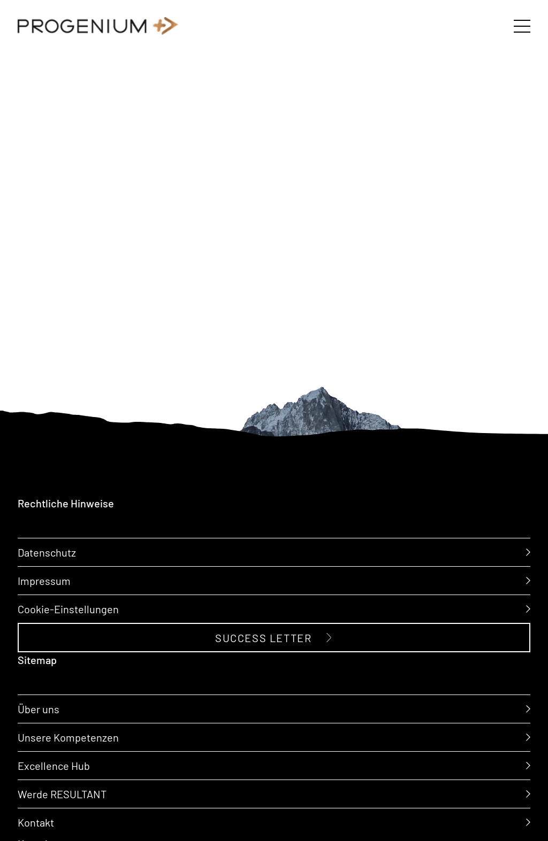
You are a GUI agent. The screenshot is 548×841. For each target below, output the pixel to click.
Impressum (44, 580)
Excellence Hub (54, 764)
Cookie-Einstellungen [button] (68, 608)
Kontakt (36, 821)
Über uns (38, 708)
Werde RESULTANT (62, 793)
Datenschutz (47, 552)
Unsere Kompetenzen (68, 736)
